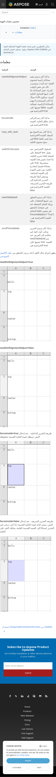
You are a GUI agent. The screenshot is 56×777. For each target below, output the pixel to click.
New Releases (27, 715)
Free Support (27, 733)
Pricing (27, 720)
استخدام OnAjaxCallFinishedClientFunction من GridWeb (27, 629)
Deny (39, 767)
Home (27, 706)
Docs (27, 724)
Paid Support (27, 737)
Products (27, 711)
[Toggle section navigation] (53, 12)
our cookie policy (23, 755)
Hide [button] (33, 28)
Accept (28, 761)
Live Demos (27, 729)
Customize (16, 767)
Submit (28, 673)
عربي (39, 4)
